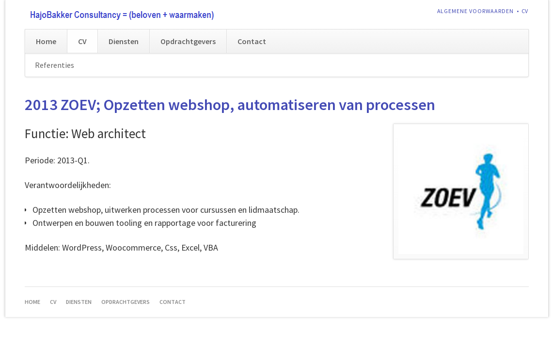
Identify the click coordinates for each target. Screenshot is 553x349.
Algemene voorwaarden (475, 11)
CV (525, 11)
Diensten (124, 41)
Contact (251, 41)
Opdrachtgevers (188, 41)
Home (46, 41)
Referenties (54, 65)
